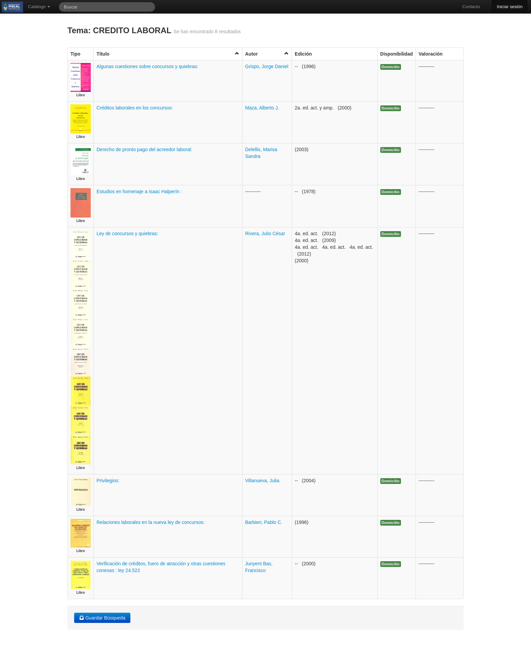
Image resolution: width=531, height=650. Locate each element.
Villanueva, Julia (262, 480)
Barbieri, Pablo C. (263, 522)
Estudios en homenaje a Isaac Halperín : (139, 191)
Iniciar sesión (510, 6)
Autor (267, 54)
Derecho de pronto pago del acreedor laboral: (144, 149)
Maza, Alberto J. (262, 107)
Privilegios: (108, 480)
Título (168, 54)
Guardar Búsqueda (102, 618)
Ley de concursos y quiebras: (127, 233)
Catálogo (39, 6)
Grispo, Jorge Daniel (267, 66)
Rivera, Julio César (265, 233)
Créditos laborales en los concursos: (135, 107)
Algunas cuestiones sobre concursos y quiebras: (147, 66)
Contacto (471, 6)
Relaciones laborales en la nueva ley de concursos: (151, 522)
